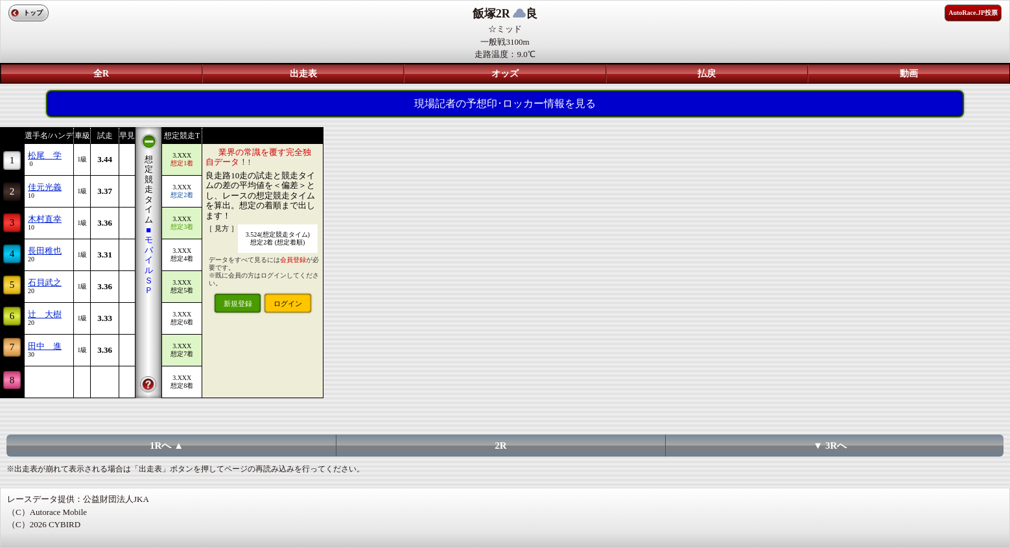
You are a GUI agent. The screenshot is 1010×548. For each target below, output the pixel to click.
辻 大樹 (45, 314)
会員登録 (293, 259)
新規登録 (238, 303)
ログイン (288, 303)
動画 (909, 73)
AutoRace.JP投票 (973, 12)
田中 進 (45, 346)
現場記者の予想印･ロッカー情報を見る (505, 103)
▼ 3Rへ (830, 445)
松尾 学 (45, 155)
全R (101, 73)
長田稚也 (45, 251)
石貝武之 (45, 282)
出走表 (303, 73)
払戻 (707, 73)
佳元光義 (45, 187)
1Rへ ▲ (166, 445)
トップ (33, 12)
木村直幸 (45, 219)
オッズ (505, 73)
